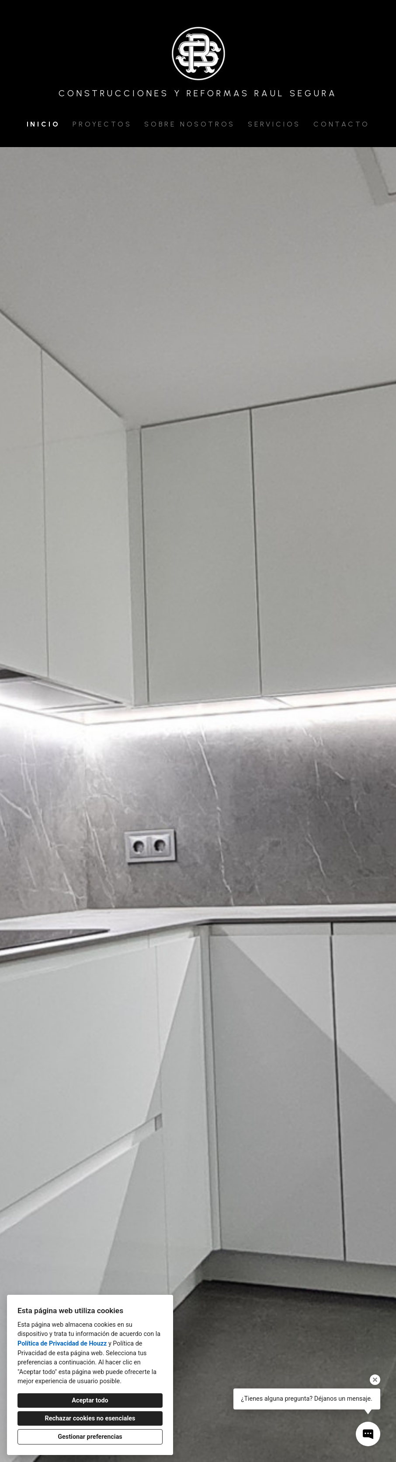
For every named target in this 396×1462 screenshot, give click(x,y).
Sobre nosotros (189, 124)
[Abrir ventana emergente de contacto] (368, 1434)
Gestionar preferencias (90, 1437)
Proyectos (102, 124)
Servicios (274, 124)
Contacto (341, 124)
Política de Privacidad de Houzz (62, 1343)
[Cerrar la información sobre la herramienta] (375, 1379)
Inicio (43, 124)
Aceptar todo (90, 1400)
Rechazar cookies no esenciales (90, 1418)
